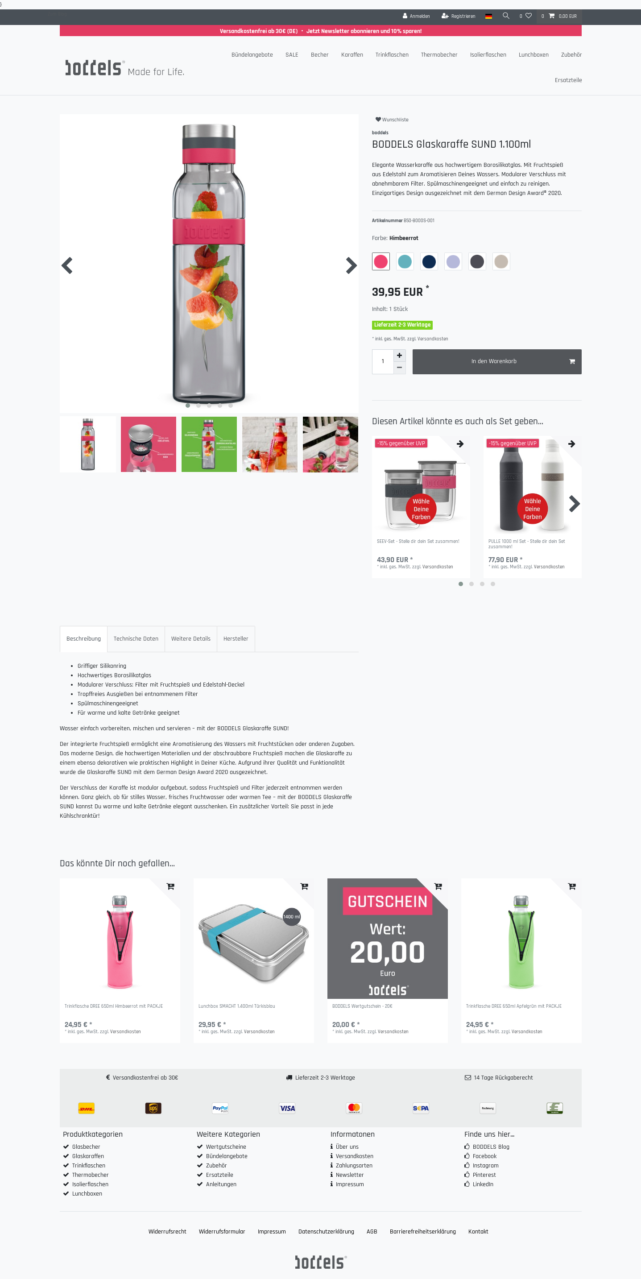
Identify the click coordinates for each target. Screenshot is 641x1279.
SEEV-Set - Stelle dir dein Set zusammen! (418, 542)
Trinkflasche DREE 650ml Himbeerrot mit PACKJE (114, 1007)
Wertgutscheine (226, 1147)
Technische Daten (136, 639)
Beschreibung (83, 639)
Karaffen (352, 55)
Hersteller (235, 639)
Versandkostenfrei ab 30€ (145, 1078)
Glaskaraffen (88, 1156)
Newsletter (350, 1175)
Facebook (484, 1156)
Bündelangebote (252, 55)
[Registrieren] (458, 16)
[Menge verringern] (399, 368)
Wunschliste (392, 119)
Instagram (486, 1166)
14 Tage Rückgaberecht (503, 1078)
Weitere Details (191, 639)
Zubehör (571, 55)
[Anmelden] (416, 16)
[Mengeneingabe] (382, 361)
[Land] (488, 16)
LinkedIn (483, 1184)
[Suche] (506, 16)
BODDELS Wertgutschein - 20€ (362, 1007)
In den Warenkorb (523, 361)
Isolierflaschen (488, 55)
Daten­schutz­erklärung (326, 1232)
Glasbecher (86, 1147)
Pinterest (484, 1175)
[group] (120, 938)
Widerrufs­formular (222, 1232)
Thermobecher (439, 55)
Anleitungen (221, 1184)
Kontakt (478, 1232)
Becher (320, 55)
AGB (372, 1232)
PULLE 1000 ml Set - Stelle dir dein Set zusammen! (526, 544)
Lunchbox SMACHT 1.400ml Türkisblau (237, 1007)
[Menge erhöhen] (399, 355)
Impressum (350, 1184)
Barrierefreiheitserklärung (423, 1232)
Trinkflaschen (392, 55)
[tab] (84, 639)
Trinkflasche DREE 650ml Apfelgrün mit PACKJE (514, 1007)
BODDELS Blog (491, 1147)
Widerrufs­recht (167, 1232)
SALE (291, 55)
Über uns (347, 1147)
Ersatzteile (568, 80)
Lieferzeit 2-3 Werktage (325, 1078)
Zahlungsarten (354, 1166)
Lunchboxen (534, 55)
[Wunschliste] (526, 16)
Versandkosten (432, 339)
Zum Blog (57, 14)
